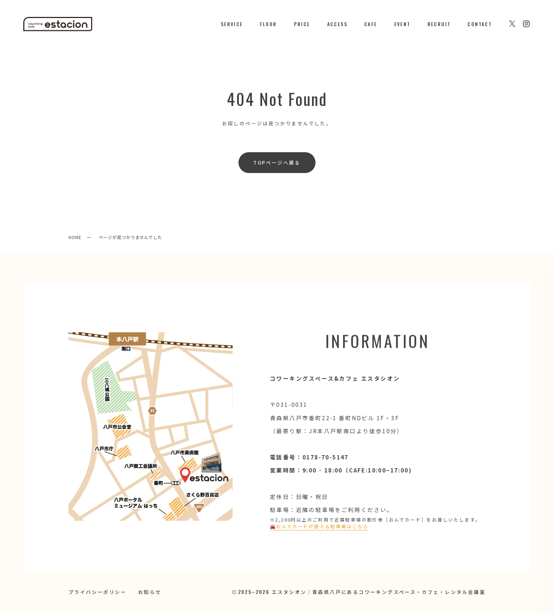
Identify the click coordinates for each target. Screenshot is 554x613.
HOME (75, 237)
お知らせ (149, 591)
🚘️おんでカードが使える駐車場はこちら (318, 526)
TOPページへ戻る (277, 162)
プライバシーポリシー (97, 591)
